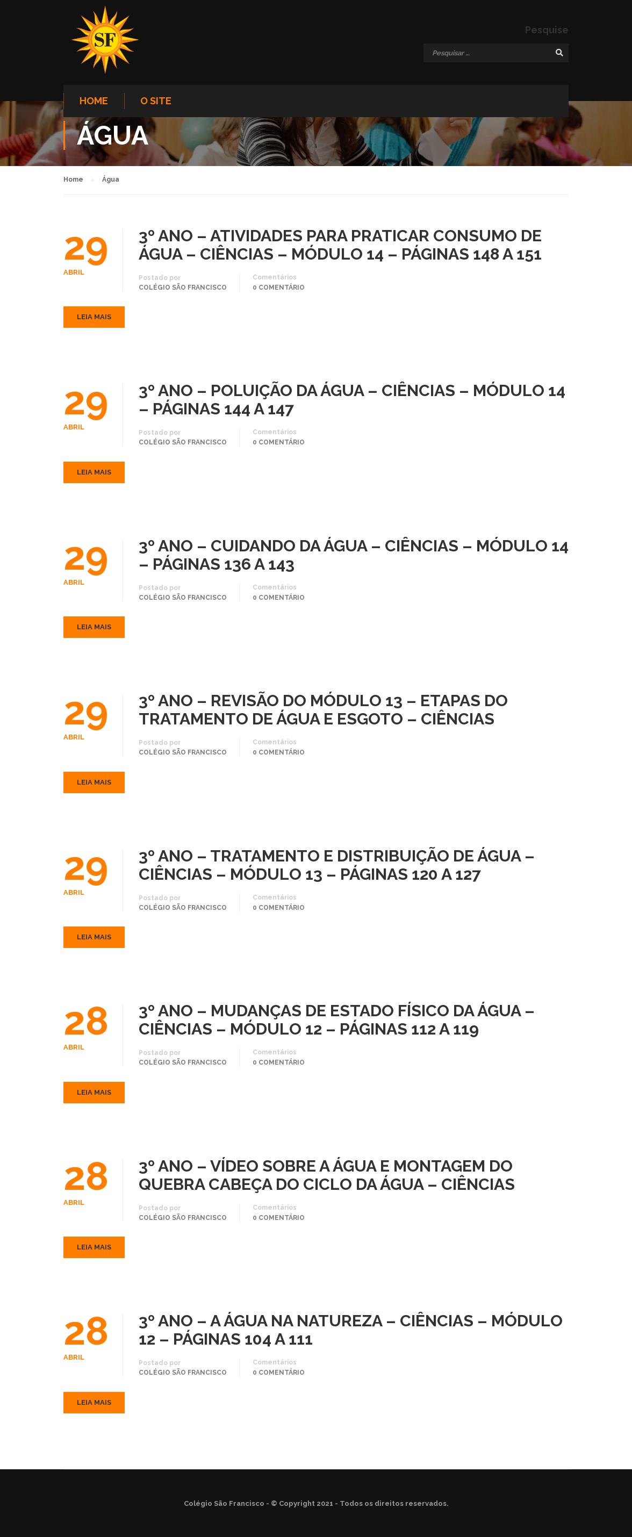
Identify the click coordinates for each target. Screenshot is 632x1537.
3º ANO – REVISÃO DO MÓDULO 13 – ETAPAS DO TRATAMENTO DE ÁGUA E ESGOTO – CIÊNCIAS (323, 712)
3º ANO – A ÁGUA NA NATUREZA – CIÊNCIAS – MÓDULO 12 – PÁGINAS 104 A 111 (351, 1332)
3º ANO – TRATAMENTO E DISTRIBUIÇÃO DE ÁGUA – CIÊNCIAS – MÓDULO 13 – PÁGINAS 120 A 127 (337, 867)
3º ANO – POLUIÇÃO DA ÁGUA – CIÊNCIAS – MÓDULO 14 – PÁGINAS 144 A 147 (352, 402)
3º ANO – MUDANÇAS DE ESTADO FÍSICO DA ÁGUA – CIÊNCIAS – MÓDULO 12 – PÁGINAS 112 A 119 (337, 1022)
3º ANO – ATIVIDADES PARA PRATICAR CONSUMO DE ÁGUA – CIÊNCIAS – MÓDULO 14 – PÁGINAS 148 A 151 (340, 246)
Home (94, 101)
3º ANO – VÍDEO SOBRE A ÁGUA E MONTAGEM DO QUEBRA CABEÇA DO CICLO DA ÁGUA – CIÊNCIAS (327, 1177)
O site (155, 101)
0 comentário (279, 289)
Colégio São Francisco (183, 289)
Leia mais (94, 319)
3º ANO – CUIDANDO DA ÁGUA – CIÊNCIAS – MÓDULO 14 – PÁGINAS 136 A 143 (354, 556)
